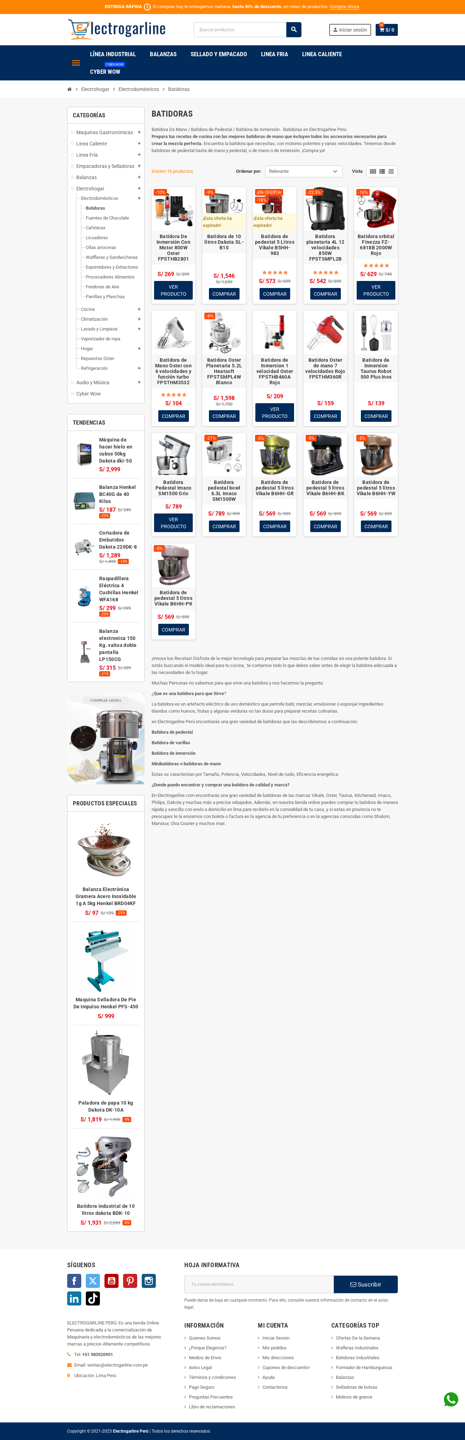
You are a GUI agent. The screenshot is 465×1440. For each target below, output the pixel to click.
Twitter (93, 1281)
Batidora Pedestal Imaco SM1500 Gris (173, 488)
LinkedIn (74, 1298)
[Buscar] (247, 29)
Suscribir (365, 1284)
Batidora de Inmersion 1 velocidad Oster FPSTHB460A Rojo (274, 372)
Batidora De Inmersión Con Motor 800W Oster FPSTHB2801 (173, 248)
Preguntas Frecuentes (211, 1397)
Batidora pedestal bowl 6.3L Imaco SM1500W (224, 491)
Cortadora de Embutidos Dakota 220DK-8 (118, 540)
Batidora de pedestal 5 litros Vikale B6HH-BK (325, 488)
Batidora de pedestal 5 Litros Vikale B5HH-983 (274, 245)
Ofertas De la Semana (358, 1338)
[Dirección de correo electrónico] (259, 1284)
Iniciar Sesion (275, 1338)
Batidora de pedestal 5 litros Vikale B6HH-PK (173, 599)
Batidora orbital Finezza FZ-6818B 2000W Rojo (376, 245)
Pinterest (130, 1281)
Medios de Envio (205, 1357)
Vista (357, 171)
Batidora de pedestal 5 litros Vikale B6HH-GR (275, 488)
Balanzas (345, 1377)
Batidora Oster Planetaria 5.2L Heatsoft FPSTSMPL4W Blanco (224, 372)
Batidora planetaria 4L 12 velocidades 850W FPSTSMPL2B (325, 248)
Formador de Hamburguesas (364, 1367)
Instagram (149, 1281)
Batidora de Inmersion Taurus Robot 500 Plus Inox (376, 369)
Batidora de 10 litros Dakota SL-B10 (224, 242)
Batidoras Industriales (358, 1357)
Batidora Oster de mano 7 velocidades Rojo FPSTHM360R (325, 369)
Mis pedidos (274, 1347)
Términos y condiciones (212, 1377)
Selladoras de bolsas (356, 1387)
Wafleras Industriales (357, 1347)
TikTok (93, 1298)
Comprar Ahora (344, 6)
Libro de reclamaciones (212, 1406)
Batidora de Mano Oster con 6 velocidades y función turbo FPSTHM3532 (173, 372)
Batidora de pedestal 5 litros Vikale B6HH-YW (376, 488)
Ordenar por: (249, 171)
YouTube (111, 1281)
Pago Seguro (201, 1387)
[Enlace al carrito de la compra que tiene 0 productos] (387, 30)
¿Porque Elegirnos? (208, 1347)
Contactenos (275, 1387)
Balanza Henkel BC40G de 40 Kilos (117, 494)
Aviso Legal (200, 1367)
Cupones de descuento (285, 1367)
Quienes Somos (205, 1338)
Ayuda (268, 1377)
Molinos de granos (354, 1397)
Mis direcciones (278, 1357)
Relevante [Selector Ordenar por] (279, 171)
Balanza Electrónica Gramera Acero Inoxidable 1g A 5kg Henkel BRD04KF (106, 896)
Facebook (74, 1281)
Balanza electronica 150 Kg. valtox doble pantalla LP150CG (117, 645)
